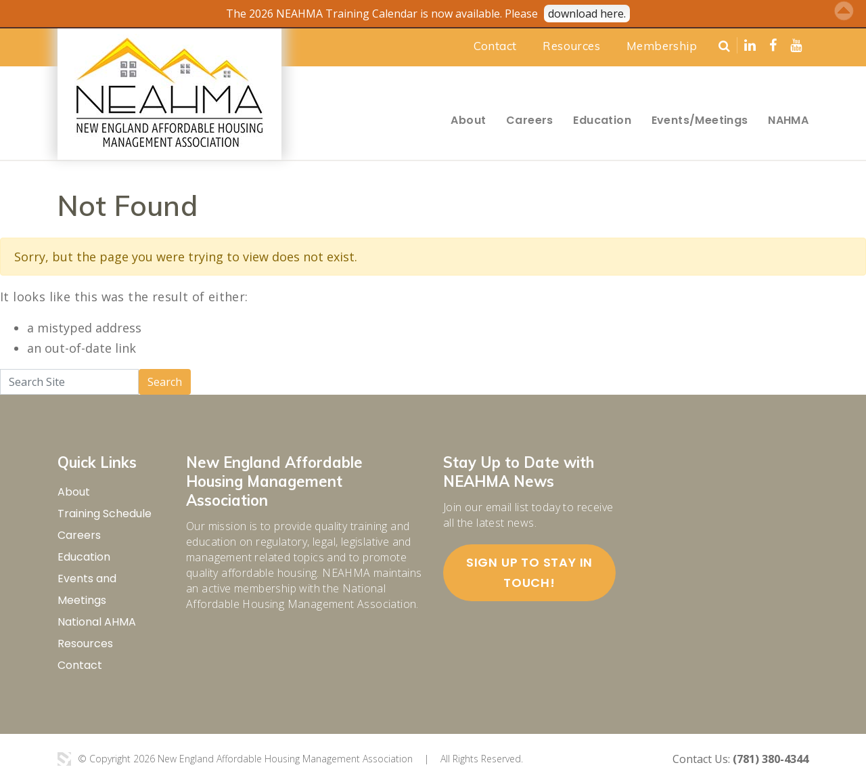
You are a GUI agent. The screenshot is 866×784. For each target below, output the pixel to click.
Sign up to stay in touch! (529, 572)
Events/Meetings (700, 120)
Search (164, 381)
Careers (529, 120)
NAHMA (788, 120)
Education (602, 120)
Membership (661, 46)
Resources (571, 46)
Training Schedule (105, 513)
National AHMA (97, 622)
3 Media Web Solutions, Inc (64, 759)
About (468, 120)
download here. (587, 13)
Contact (495, 46)
